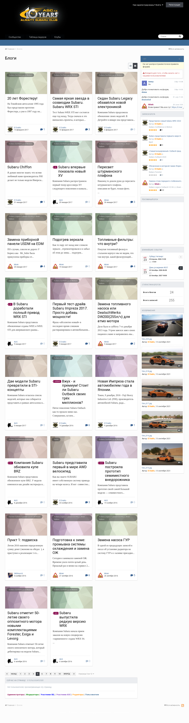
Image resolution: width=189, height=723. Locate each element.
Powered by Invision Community (94, 719)
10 (59, 674)
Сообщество (15, 37)
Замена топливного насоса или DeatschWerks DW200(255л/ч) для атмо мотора (114, 312)
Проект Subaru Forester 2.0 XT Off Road (24, 517)
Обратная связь (121, 712)
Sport (56, 439)
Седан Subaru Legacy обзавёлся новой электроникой (115, 102)
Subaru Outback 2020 (157, 157)
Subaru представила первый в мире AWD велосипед (70, 467)
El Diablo (17, 128)
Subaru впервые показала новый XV (72, 171)
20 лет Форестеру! (22, 98)
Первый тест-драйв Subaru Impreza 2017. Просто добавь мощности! (70, 310)
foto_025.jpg (147, 339)
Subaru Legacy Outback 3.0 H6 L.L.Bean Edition (166, 187)
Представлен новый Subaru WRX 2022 (165, 121)
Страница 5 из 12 (86, 674)
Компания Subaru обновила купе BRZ (28, 467)
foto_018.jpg (147, 371)
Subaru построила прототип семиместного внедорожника (117, 471)
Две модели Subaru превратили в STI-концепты (23, 385)
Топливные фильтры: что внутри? (116, 242)
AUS (61, 200)
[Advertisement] (161, 222)
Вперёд (67, 674)
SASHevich (18, 573)
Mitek (106, 200)
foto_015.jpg (147, 468)
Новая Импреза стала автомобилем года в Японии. (116, 385)
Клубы (57, 37)
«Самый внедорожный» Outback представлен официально (166, 151)
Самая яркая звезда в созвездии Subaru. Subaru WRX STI (71, 102)
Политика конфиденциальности (95, 712)
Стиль (73, 712)
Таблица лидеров (37, 37)
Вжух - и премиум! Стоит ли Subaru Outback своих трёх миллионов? (75, 392)
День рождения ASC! (158, 267)
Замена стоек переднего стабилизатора (166, 181)
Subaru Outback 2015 (62, 358)
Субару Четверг (156, 256)
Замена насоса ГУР (114, 540)
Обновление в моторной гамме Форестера (166, 166)
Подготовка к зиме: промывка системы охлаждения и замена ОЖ (71, 546)
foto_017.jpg (147, 403)
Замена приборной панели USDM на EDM (25, 242)
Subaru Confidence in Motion (20, 75)
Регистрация (174, 5)
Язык (63, 712)
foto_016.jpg (147, 436)
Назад (14, 674)
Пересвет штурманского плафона (110, 171)
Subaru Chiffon (19, 167)
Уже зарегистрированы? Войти (148, 5)
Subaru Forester (155, 172)
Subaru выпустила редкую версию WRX (72, 619)
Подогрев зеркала (68, 240)
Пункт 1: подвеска (22, 540)
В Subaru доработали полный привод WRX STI (26, 310)
